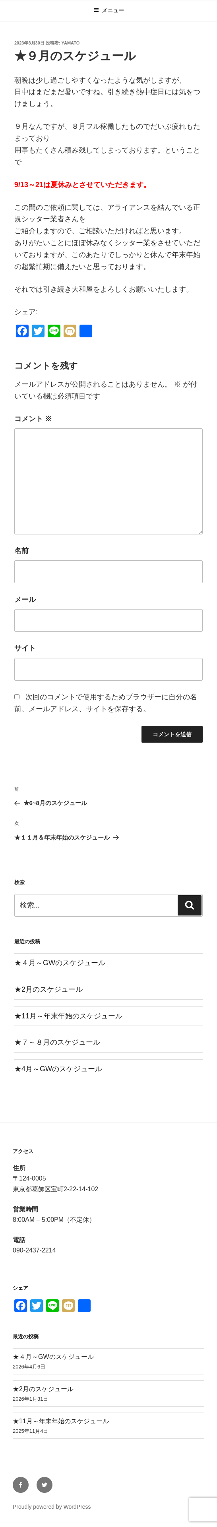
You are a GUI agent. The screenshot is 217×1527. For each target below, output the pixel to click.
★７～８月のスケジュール (57, 1042)
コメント (33, 419)
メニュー (108, 10)
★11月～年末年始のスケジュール (68, 1016)
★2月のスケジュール (48, 989)
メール (25, 600)
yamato (71, 43)
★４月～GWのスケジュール (59, 963)
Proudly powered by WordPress (52, 1507)
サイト (25, 648)
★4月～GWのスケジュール (58, 1069)
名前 (21, 551)
